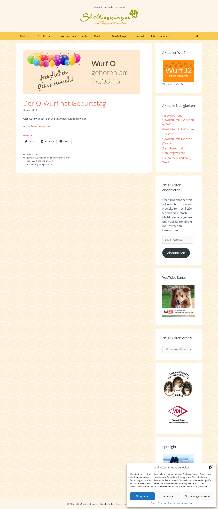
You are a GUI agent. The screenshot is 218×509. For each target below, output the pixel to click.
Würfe (101, 36)
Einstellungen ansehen (198, 496)
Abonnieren (176, 253)
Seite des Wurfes (40, 126)
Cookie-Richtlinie (158, 503)
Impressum (187, 503)
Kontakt (139, 36)
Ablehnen (168, 496)
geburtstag (32, 157)
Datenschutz (174, 503)
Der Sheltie (48, 36)
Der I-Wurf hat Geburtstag (40, 160)
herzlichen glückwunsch (51, 157)
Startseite (25, 36)
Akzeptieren (142, 496)
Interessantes (162, 36)
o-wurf (67, 157)
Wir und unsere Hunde (74, 36)
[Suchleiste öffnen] (197, 36)
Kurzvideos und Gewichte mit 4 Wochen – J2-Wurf (178, 119)
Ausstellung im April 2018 (39, 164)
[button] (211, 467)
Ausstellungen (120, 36)
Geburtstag (32, 154)
